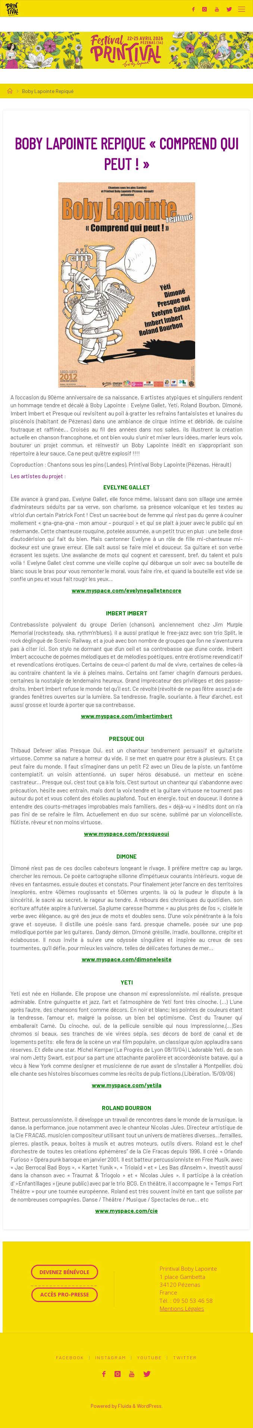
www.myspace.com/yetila (127, 1085)
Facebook (70, 1357)
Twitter (185, 1357)
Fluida (124, 1405)
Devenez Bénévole (64, 1272)
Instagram (110, 1357)
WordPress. (150, 1405)
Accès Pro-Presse (64, 1294)
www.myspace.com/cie (126, 1210)
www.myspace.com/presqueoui (126, 833)
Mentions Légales (182, 1308)
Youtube (149, 1357)
